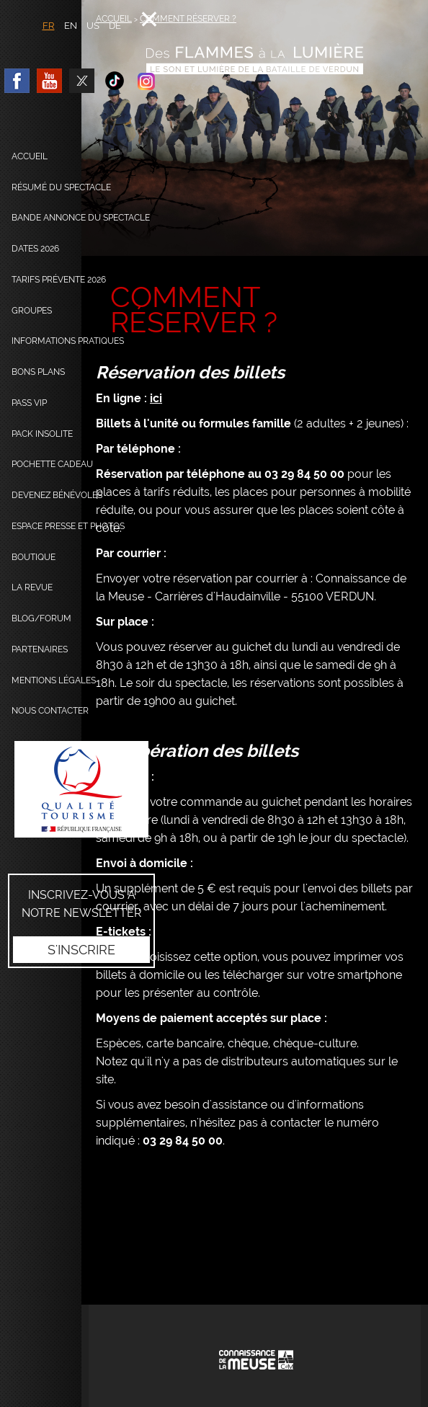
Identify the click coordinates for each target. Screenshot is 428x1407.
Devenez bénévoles (57, 495)
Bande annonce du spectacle (81, 218)
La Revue (32, 587)
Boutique (33, 557)
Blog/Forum (41, 618)
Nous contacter (50, 711)
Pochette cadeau (52, 464)
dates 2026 (35, 249)
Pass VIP (29, 403)
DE (115, 25)
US (92, 25)
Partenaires (40, 649)
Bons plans (38, 372)
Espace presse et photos (68, 526)
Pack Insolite (42, 434)
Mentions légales (54, 680)
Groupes (32, 311)
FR (49, 25)
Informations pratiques (68, 341)
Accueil (30, 156)
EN (70, 25)
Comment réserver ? (188, 19)
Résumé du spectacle (61, 187)
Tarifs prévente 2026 (59, 280)
